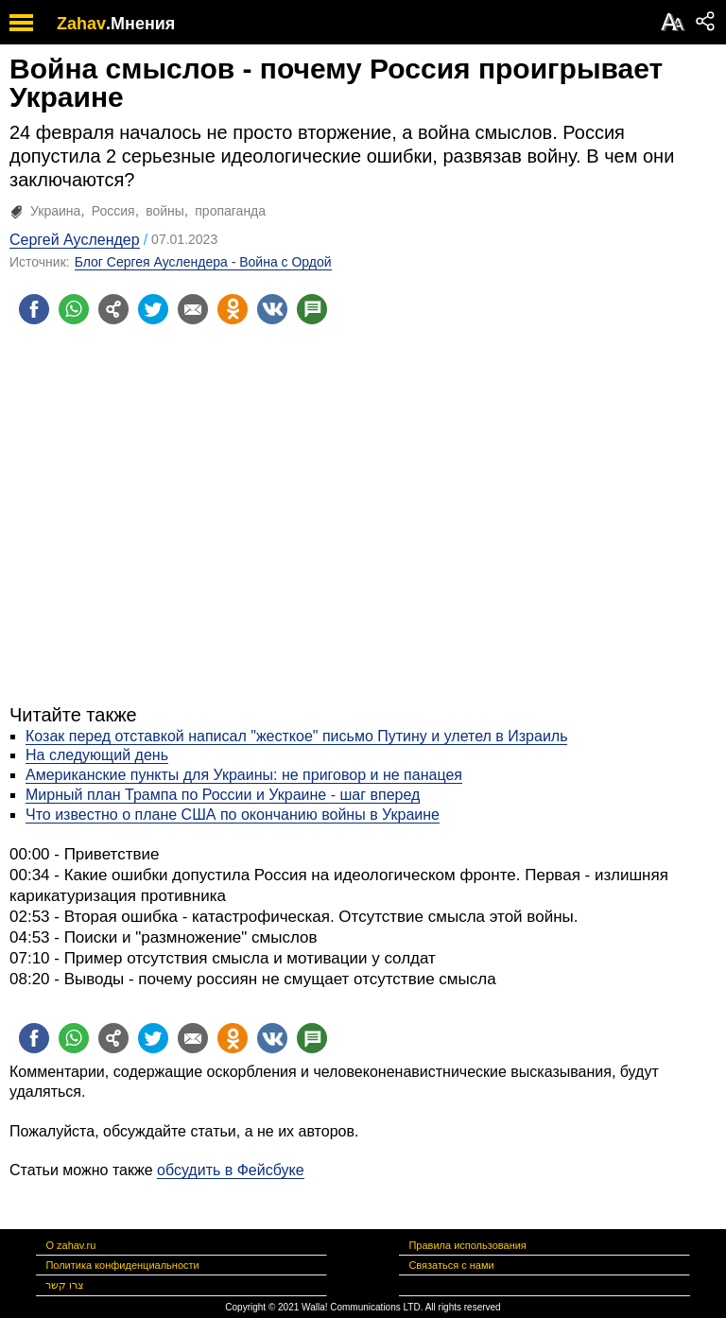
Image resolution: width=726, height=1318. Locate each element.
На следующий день (97, 755)
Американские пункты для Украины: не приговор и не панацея (244, 775)
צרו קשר (64, 1285)
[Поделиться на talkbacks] (312, 309)
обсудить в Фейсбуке (230, 1170)
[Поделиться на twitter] (153, 309)
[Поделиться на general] (113, 309)
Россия (113, 210)
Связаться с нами (450, 1265)
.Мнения (140, 23)
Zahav (81, 23)
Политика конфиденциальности (122, 1265)
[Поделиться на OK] (232, 309)
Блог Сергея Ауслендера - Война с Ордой (203, 261)
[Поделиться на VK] (272, 309)
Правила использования (467, 1245)
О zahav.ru (70, 1245)
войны (165, 210)
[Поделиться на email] (193, 309)
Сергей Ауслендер (74, 240)
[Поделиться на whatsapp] (74, 309)
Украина (55, 210)
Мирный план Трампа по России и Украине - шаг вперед (223, 795)
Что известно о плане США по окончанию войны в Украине (233, 814)
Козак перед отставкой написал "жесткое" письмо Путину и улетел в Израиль (296, 736)
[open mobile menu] (21, 22)
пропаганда (230, 210)
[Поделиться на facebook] (34, 309)
